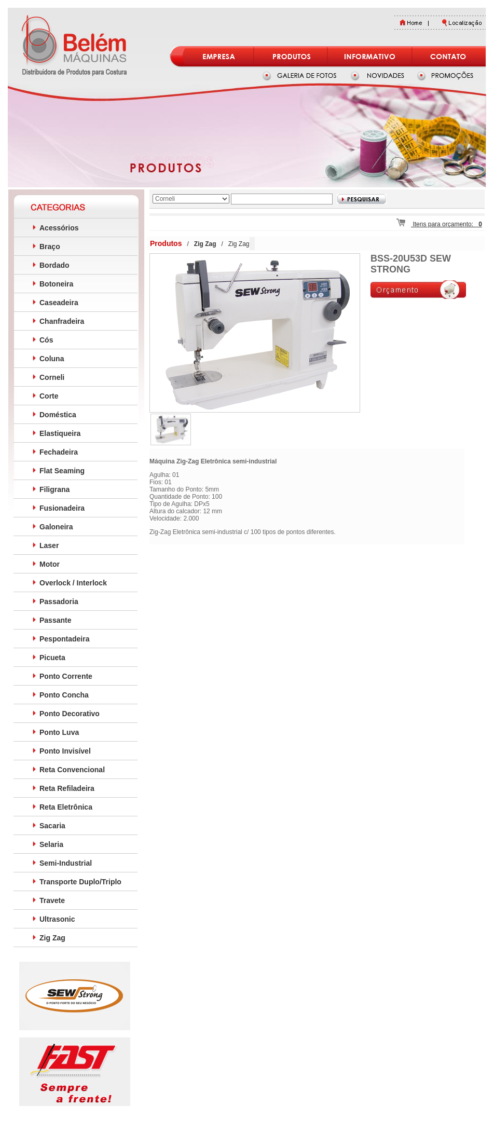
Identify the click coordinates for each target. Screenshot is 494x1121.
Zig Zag (239, 244)
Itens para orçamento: (439, 224)
